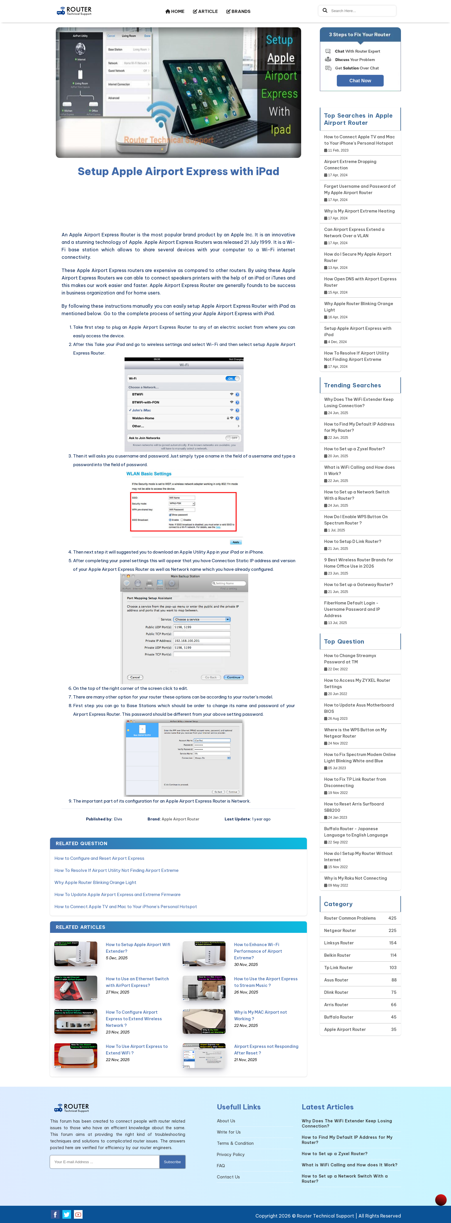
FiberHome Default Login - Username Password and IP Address (352, 609)
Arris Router (336, 1004)
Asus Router (336, 980)
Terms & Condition (235, 1143)
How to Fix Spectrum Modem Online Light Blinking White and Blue (360, 757)
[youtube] (78, 1214)
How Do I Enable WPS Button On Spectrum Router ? (356, 520)
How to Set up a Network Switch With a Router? (356, 495)
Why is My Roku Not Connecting (355, 878)
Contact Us (228, 1177)
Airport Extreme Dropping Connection (350, 165)
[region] (178, 205)
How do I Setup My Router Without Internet (358, 856)
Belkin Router (337, 955)
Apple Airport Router (180, 819)
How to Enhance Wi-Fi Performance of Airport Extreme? (258, 951)
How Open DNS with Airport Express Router (360, 282)
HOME (174, 11)
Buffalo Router (338, 1017)
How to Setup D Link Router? (352, 541)
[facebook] (55, 1214)
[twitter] (66, 1214)
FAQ (221, 1165)
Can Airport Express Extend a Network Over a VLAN (354, 232)
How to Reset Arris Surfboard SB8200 (354, 807)
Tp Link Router (338, 967)
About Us (226, 1121)
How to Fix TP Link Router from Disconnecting (355, 782)
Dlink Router (336, 992)
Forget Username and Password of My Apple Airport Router (360, 189)
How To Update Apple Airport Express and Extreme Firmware (117, 894)
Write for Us (229, 1132)
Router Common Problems (350, 918)
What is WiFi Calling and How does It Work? (359, 470)
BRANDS (238, 11)
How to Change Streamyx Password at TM (350, 659)
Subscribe (172, 1162)
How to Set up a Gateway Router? (358, 584)
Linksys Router (339, 943)
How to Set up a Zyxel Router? (354, 448)
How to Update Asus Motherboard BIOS (359, 708)
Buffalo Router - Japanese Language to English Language (356, 832)
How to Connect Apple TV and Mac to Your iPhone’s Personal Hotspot (125, 906)
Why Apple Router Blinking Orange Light (95, 882)
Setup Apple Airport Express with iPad (357, 331)
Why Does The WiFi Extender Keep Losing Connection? (358, 402)
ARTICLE (205, 11)
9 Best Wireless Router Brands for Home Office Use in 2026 (358, 563)
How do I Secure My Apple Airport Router (357, 257)
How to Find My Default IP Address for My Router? (359, 427)
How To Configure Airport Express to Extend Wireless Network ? (134, 1019)
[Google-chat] (360, 64)
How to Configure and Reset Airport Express (99, 858)
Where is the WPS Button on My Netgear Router (355, 733)
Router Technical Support (325, 1216)
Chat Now (360, 80)
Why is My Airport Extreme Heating (359, 211)
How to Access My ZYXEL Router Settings (357, 683)
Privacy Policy (231, 1154)
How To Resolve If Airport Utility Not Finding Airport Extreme (116, 870)
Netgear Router (340, 930)
